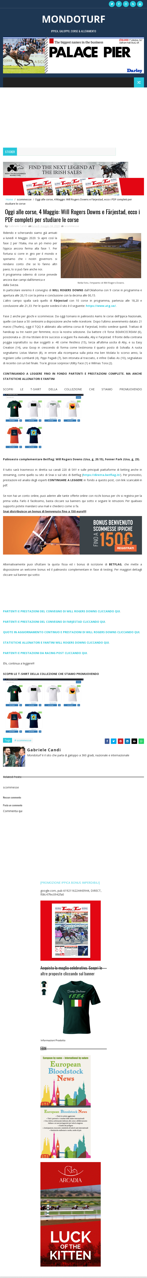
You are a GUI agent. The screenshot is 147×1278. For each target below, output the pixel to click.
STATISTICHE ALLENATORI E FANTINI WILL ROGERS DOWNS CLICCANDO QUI (56, 644)
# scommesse (22, 741)
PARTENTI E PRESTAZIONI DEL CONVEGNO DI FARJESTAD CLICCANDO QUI (54, 623)
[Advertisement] (73, 117)
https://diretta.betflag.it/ (101, 476)
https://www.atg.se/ (101, 307)
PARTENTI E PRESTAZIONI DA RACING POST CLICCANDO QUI (45, 654)
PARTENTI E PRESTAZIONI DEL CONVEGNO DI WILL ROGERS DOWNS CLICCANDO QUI (61, 613)
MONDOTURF (73, 18)
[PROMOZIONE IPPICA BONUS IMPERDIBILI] (70, 884)
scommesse (24, 199)
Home (9, 199)
